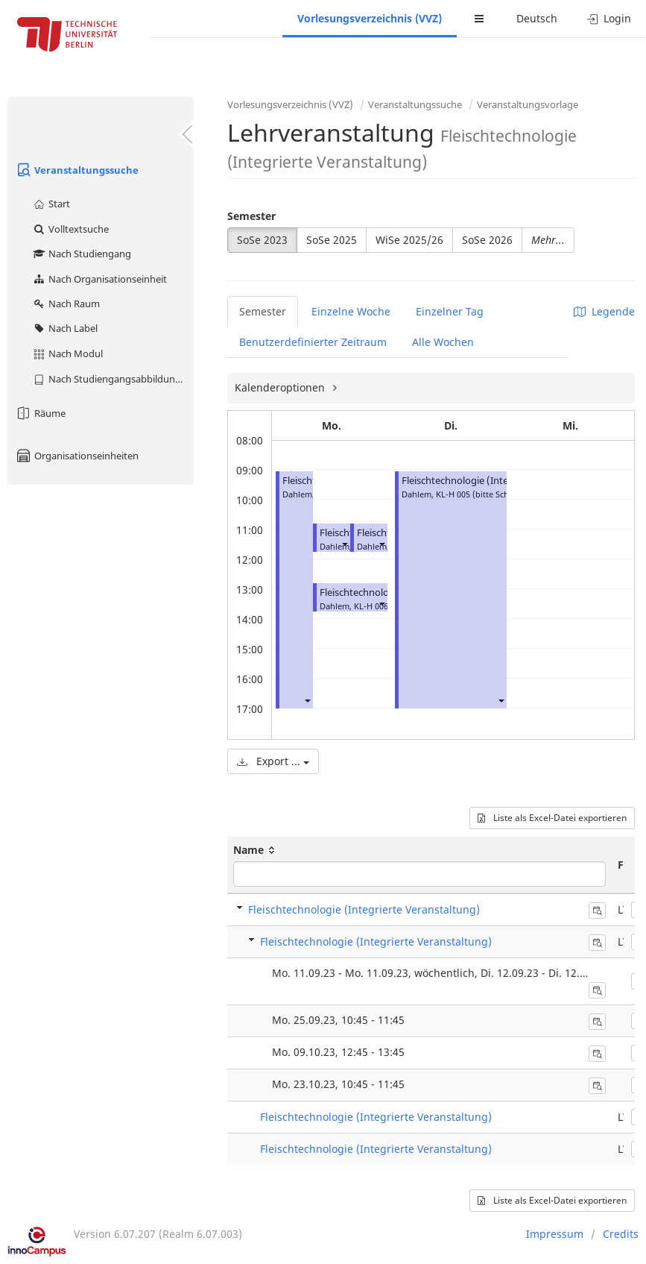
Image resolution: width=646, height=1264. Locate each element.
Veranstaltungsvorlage (527, 104)
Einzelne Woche (350, 311)
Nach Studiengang (81, 253)
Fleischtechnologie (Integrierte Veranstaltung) (504, 480)
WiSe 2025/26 (409, 240)
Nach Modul (67, 353)
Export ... (273, 761)
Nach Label (65, 328)
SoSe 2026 (487, 240)
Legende (604, 311)
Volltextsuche (70, 229)
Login (609, 18)
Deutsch (536, 18)
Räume (40, 413)
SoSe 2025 (331, 240)
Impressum (554, 1234)
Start (51, 203)
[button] (307, 700)
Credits (621, 1234)
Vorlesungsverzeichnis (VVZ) (369, 18)
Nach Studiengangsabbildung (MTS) (113, 379)
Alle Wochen (443, 342)
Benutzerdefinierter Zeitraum (313, 342)
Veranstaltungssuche (77, 170)
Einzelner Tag (450, 311)
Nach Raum (66, 303)
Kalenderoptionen (281, 387)
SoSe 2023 (262, 240)
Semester (251, 216)
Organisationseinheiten (77, 455)
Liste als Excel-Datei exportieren (552, 817)
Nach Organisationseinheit (99, 279)
